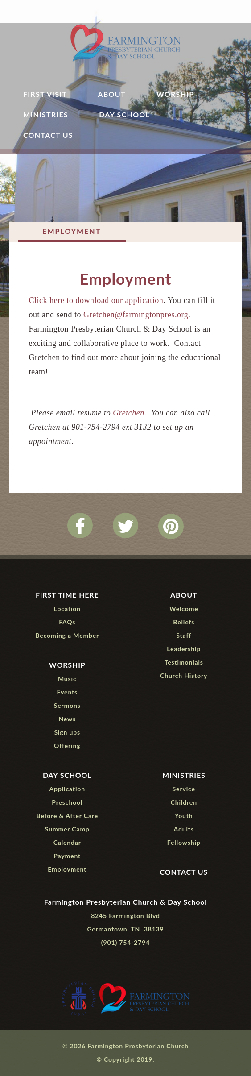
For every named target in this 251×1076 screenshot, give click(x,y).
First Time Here (67, 594)
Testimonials (184, 662)
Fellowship (184, 842)
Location (67, 608)
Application (67, 789)
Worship (175, 94)
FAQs (67, 622)
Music (67, 678)
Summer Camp (67, 829)
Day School (124, 115)
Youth (184, 815)
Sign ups (67, 732)
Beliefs (183, 622)
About (111, 94)
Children (184, 802)
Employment (71, 231)
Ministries (45, 115)
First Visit (45, 94)
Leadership (184, 648)
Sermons (67, 705)
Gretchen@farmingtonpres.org (135, 314)
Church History (183, 675)
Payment (67, 856)
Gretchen (128, 412)
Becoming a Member (67, 635)
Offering (67, 745)
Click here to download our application (96, 300)
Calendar (67, 842)
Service (184, 789)
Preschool (67, 802)
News (67, 719)
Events (67, 692)
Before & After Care (67, 815)
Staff (183, 635)
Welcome (183, 608)
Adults (184, 829)
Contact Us (48, 135)
